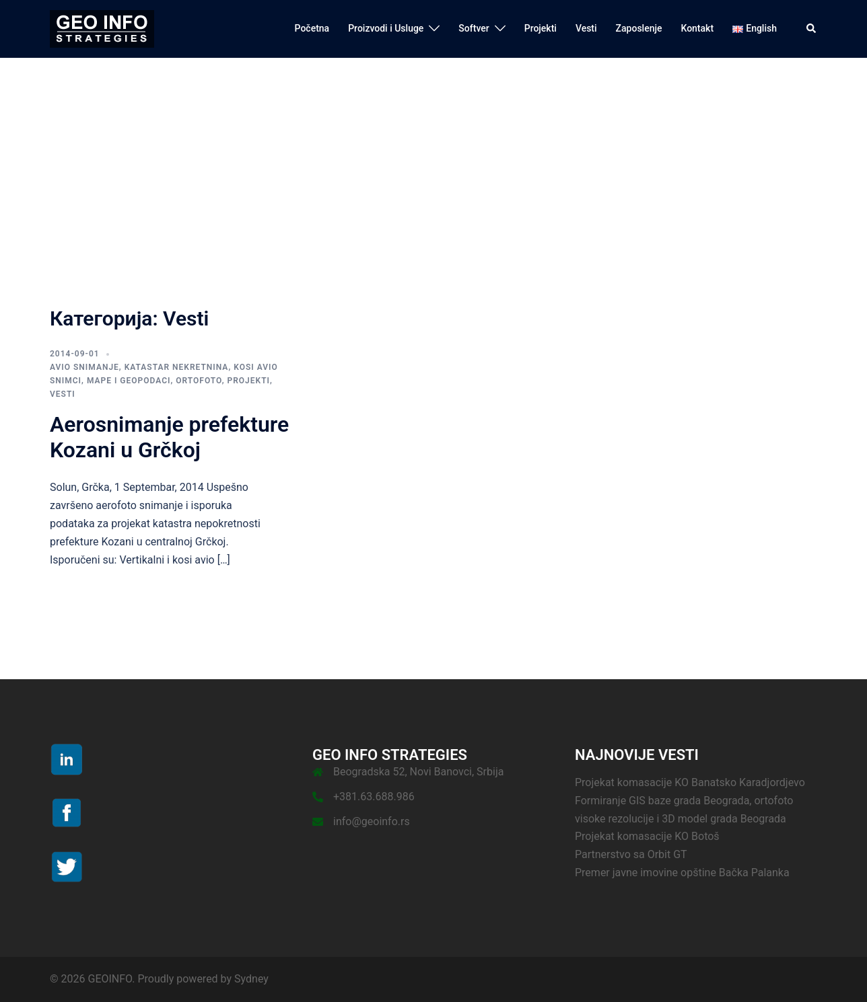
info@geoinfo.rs (371, 821)
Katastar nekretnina (177, 367)
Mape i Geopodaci (129, 380)
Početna (312, 28)
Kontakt (697, 28)
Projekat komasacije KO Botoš (647, 836)
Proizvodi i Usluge (385, 28)
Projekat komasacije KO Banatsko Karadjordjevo (690, 782)
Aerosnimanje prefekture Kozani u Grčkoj (169, 437)
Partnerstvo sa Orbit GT (631, 854)
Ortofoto (198, 380)
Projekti (540, 28)
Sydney (251, 978)
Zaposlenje (639, 28)
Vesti (586, 28)
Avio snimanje (84, 367)
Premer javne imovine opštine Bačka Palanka (682, 872)
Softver (473, 28)
